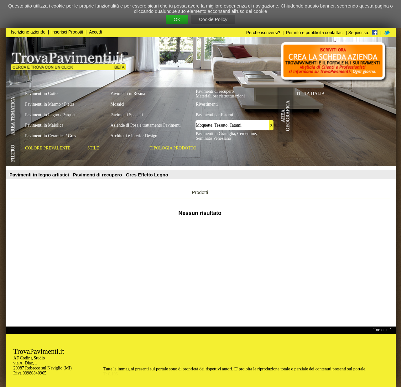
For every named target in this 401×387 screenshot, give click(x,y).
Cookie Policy (213, 19)
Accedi (95, 32)
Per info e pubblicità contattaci (314, 32)
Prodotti (200, 192)
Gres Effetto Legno (147, 174)
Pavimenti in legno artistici (39, 174)
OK (177, 19)
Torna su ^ (383, 329)
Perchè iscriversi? (263, 32)
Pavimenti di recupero (98, 174)
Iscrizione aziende (28, 32)
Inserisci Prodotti (67, 32)
